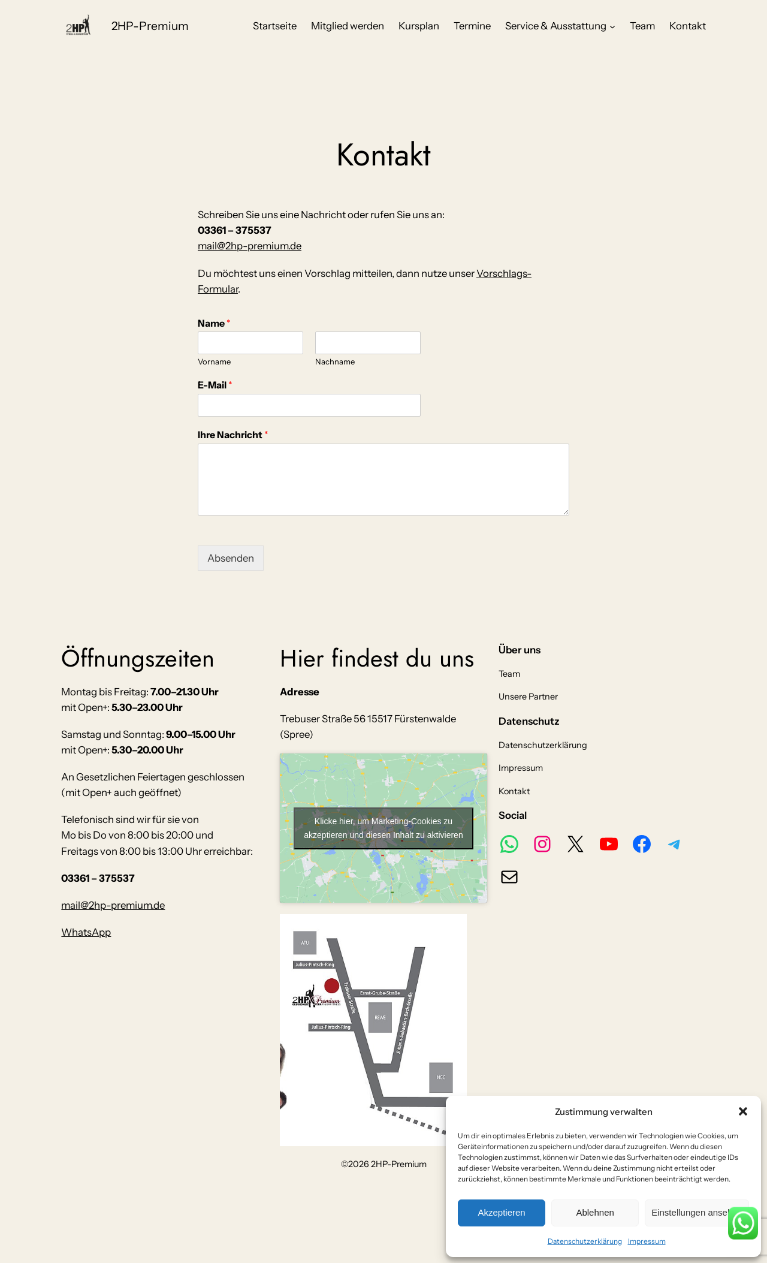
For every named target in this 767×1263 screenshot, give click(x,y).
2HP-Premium (150, 26)
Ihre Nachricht (233, 435)
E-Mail (215, 385)
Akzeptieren (501, 1212)
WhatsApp (86, 932)
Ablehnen (595, 1212)
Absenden (230, 558)
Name (214, 323)
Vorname (214, 361)
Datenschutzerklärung (585, 1241)
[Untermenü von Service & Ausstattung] (612, 26)
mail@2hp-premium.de (249, 246)
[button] (743, 1111)
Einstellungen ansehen (696, 1212)
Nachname (335, 361)
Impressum (647, 1241)
